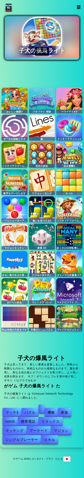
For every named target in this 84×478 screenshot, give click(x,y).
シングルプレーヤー (22, 440)
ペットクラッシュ (42, 291)
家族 (64, 412)
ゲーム (20, 7)
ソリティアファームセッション (69, 209)
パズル (30, 412)
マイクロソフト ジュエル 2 (69, 291)
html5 (10, 421)
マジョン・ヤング (42, 182)
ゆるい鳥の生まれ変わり (15, 264)
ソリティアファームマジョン (15, 155)
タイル (69, 182)
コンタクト (37, 458)
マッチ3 (12, 412)
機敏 (51, 412)
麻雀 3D (42, 237)
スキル (49, 440)
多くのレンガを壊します (69, 237)
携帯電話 (28, 421)
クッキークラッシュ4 (69, 128)
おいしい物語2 (15, 101)
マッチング (15, 430)
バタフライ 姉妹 (42, 101)
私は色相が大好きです (15, 318)
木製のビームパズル (42, 318)
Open (78, 7)
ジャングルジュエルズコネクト (69, 318)
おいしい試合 (15, 291)
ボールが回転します (15, 128)
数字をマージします (15, 182)
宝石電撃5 (69, 155)
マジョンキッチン (15, 237)
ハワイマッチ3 (69, 101)
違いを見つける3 (42, 209)
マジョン (61, 430)
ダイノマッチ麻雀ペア (69, 264)
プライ (49, 458)
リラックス (51, 421)
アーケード (39, 430)
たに (57, 458)
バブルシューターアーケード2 (15, 209)
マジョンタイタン (42, 264)
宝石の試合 (42, 155)
